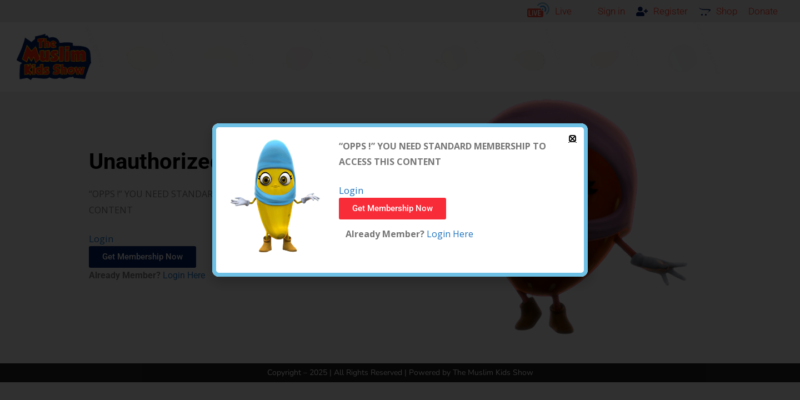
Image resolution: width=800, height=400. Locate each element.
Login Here (448, 234)
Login (351, 190)
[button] (572, 138)
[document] (400, 200)
